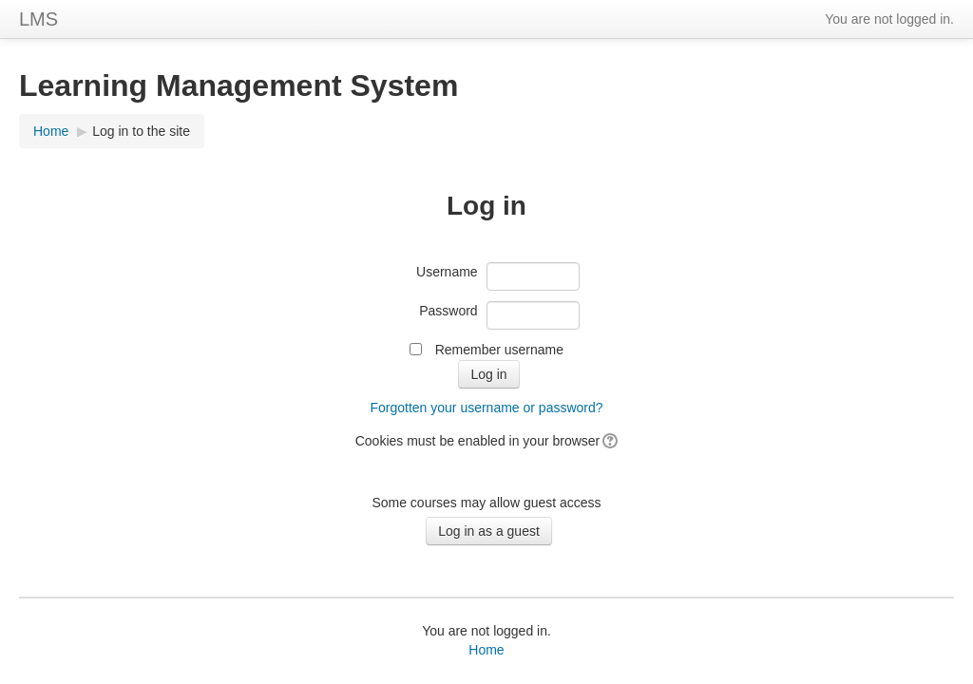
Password (448, 310)
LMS (38, 19)
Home (50, 131)
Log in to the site (141, 131)
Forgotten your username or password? (486, 407)
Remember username (499, 349)
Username (447, 271)
